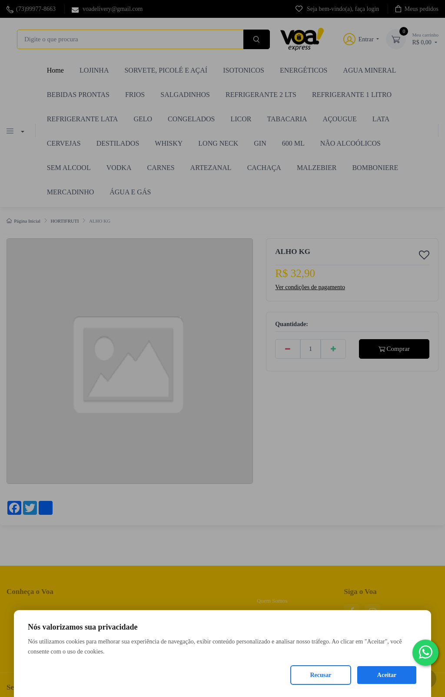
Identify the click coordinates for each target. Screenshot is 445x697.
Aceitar (386, 675)
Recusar (321, 675)
